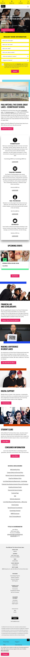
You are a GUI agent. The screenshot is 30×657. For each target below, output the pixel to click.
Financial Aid (15, 588)
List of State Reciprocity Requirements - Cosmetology (15, 481)
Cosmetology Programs (15, 575)
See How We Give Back (8, 362)
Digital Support (15, 603)
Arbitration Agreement (15, 499)
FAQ (15, 496)
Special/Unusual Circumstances (15, 507)
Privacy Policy (19, 63)
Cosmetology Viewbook (15, 510)
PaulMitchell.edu (16, 621)
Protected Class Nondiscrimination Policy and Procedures (15, 484)
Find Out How (6, 403)
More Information (5, 650)
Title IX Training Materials (15, 516)
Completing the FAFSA (15, 590)
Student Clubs (15, 602)
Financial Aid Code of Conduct (15, 490)
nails (2, 112)
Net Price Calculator (15, 592)
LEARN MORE (15, 161)
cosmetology (24, 110)
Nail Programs (15, 580)
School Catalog (15, 504)
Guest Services (15, 608)
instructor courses (10, 112)
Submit (15, 71)
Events (15, 612)
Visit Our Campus (7, 128)
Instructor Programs (15, 579)
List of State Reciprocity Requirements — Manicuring (15, 501)
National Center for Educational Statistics (15, 475)
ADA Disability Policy (15, 469)
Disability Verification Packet (15, 487)
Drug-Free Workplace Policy (15, 478)
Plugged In (17, 641)
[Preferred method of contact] (15, 56)
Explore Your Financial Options (10, 320)
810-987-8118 (13, 536)
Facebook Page (15, 493)
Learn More (5, 441)
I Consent (5, 654)
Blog (15, 610)
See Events (15, 276)
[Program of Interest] (15, 60)
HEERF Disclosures (15, 513)
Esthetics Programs (15, 577)
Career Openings (18, 644)
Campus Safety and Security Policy (15, 472)
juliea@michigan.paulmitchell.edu (15, 534)
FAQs (4, 644)
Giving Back (15, 600)
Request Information (7, 30)
